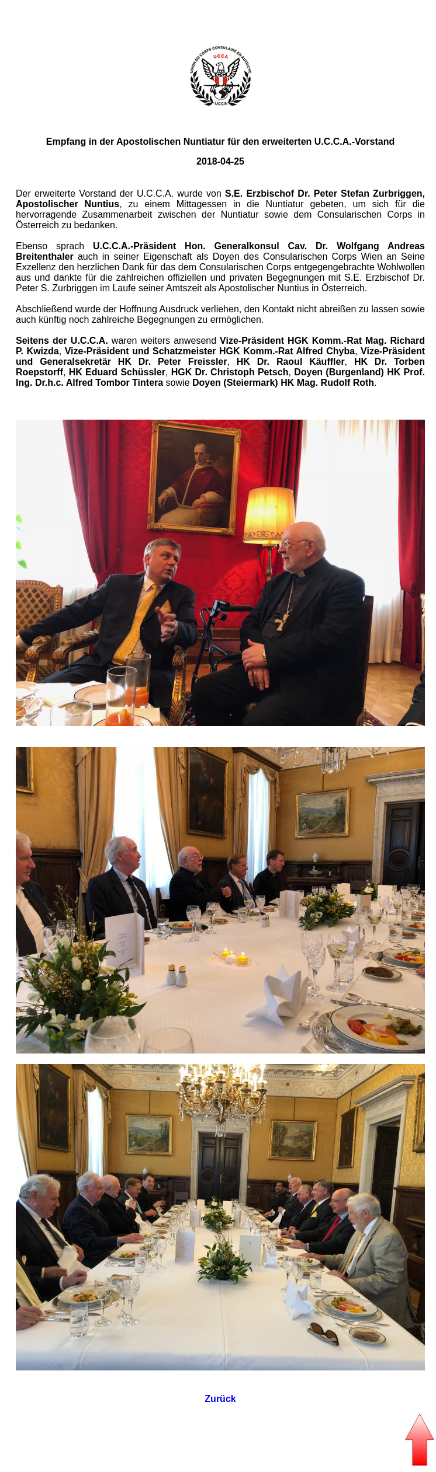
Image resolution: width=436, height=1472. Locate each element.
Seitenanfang (218, 10)
